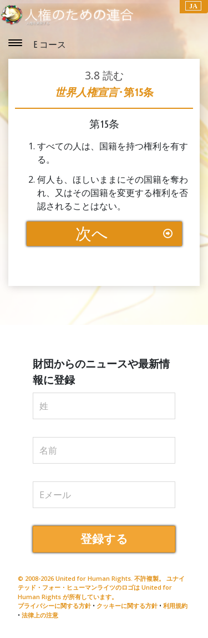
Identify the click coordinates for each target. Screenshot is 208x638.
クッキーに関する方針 (127, 605)
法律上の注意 (40, 615)
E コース (49, 44)
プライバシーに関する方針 (54, 605)
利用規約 (175, 605)
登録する (104, 538)
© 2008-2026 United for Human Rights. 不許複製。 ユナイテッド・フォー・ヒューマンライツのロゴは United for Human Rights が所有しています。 (101, 587)
